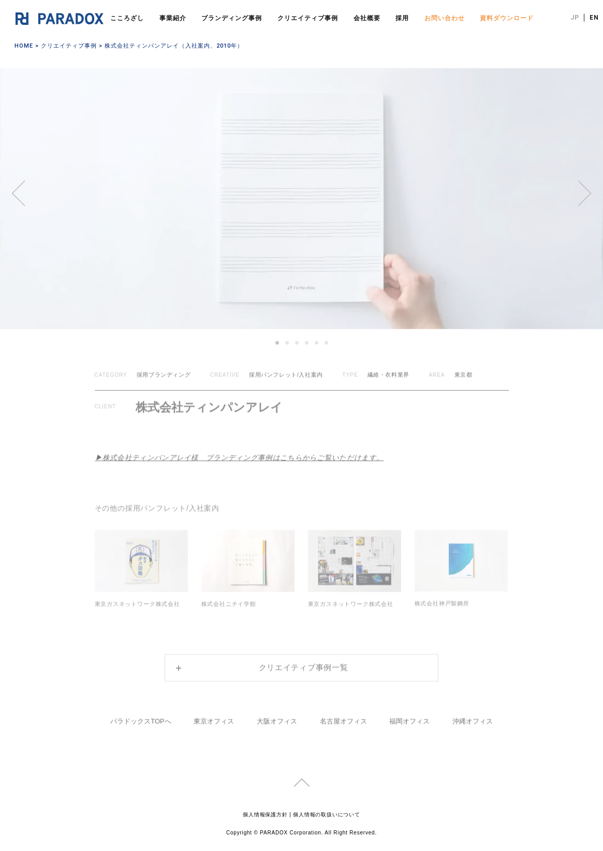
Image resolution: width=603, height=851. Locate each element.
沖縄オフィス (472, 714)
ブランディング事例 (231, 18)
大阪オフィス (277, 714)
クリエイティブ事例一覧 (303, 661)
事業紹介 (172, 18)
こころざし (127, 18)
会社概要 (367, 18)
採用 (402, 18)
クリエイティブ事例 (307, 18)
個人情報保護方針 (265, 812)
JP (574, 17)
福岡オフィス (409, 714)
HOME (23, 45)
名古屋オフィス (343, 714)
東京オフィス (214, 714)
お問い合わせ (444, 18)
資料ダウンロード (507, 18)
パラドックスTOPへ (140, 714)
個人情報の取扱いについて (326, 812)
